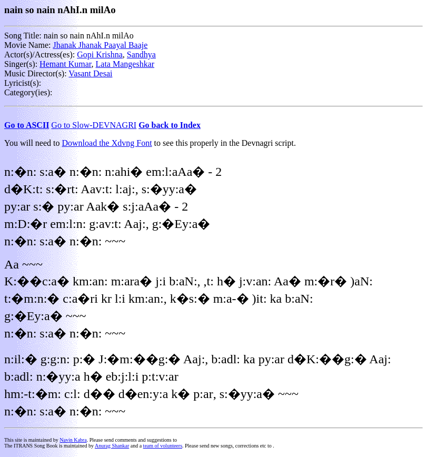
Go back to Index (169, 125)
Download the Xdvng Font (107, 142)
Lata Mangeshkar (125, 63)
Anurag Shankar (112, 446)
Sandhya (141, 54)
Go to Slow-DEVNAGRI (93, 125)
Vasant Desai (90, 73)
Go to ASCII (26, 125)
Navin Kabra (72, 440)
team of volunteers (162, 446)
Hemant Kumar (65, 63)
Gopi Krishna (100, 54)
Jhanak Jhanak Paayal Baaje (100, 45)
